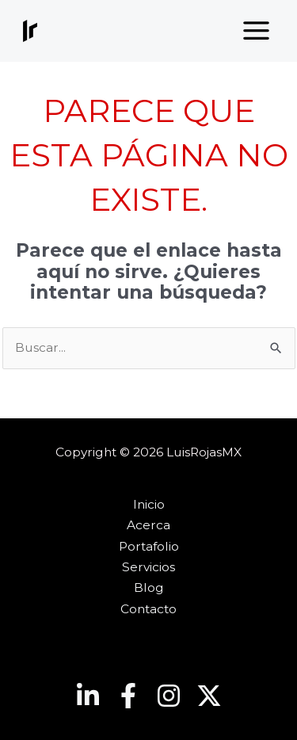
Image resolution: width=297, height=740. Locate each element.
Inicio (149, 504)
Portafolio (149, 546)
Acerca (148, 524)
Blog (149, 587)
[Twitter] (209, 695)
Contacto (148, 608)
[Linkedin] (88, 695)
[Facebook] (128, 695)
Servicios (148, 566)
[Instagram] (168, 695)
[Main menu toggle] (256, 30)
